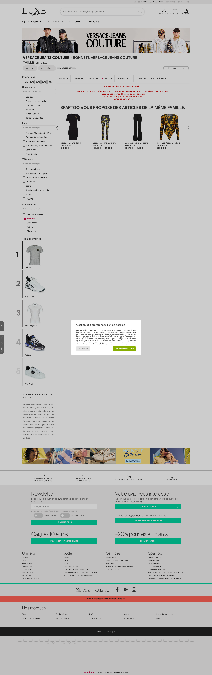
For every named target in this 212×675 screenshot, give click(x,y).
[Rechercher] (140, 11)
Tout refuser (83, 349)
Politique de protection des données (113, 344)
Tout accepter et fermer (124, 349)
